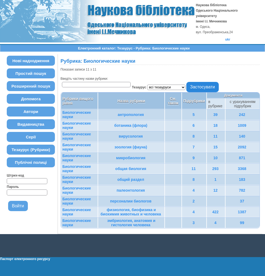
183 (242, 179)
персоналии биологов (130, 201)
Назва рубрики (131, 101)
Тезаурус (139, 87)
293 (215, 169)
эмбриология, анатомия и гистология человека (131, 222)
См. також (173, 101)
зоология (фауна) (130, 147)
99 (242, 223)
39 (215, 114)
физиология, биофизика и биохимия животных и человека (131, 212)
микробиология (130, 158)
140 (242, 136)
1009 (242, 125)
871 (242, 158)
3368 (242, 169)
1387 (242, 212)
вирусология (131, 136)
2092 (242, 147)
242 (242, 114)
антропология (131, 114)
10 (215, 158)
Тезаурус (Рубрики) (31, 149)
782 (242, 190)
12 (215, 190)
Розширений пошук (30, 86)
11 (215, 136)
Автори (31, 111)
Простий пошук (30, 73)
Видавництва (30, 124)
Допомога (31, 99)
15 (215, 147)
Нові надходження (30, 60)
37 (242, 201)
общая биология (130, 169)
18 (215, 125)
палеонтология (131, 190)
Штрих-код (15, 175)
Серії (31, 137)
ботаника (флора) (130, 125)
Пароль (13, 187)
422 (215, 212)
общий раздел (130, 179)
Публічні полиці (31, 162)
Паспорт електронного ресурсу (25, 259)
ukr (227, 39)
